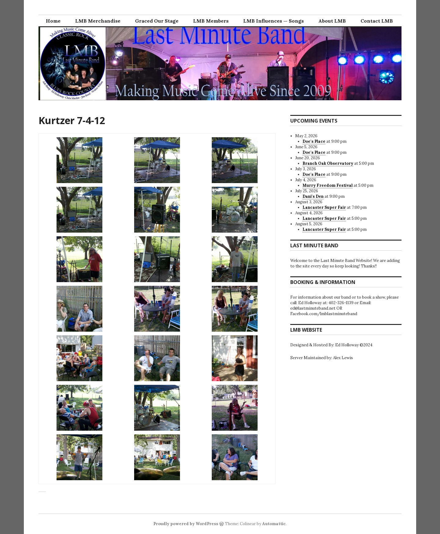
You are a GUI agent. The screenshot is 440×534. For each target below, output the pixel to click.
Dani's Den (313, 196)
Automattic (274, 523)
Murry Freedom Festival (327, 185)
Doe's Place (313, 141)
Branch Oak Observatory (327, 163)
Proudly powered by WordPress (185, 523)
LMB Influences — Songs (273, 21)
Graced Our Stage (156, 21)
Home (53, 21)
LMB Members (211, 21)
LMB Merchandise (97, 21)
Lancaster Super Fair (324, 207)
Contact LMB (377, 21)
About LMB (332, 21)
